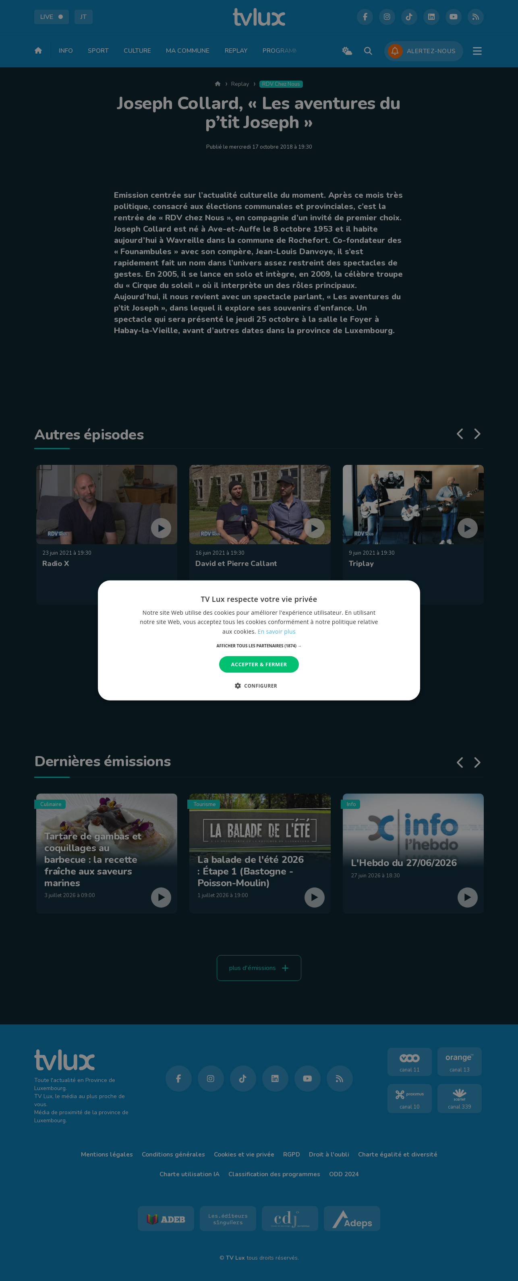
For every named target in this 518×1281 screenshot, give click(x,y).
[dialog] (259, 640)
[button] (259, 645)
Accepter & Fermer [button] (259, 664)
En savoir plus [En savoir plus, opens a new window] (277, 631)
